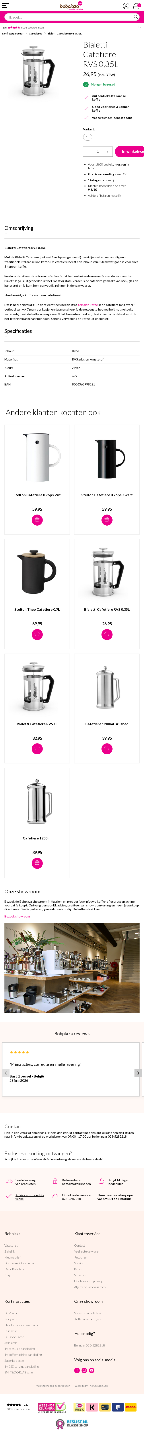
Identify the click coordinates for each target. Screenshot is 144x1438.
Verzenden (81, 1275)
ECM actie (11, 1313)
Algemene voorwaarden (90, 1287)
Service (79, 1263)
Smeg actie (11, 1319)
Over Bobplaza (14, 1269)
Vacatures (11, 1245)
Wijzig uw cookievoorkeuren (53, 1385)
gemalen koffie (88, 305)
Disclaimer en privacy (88, 1281)
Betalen (79, 1269)
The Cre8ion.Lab (98, 1385)
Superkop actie (14, 1360)
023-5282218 (95, 1345)
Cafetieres (35, 33)
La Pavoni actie (14, 1337)
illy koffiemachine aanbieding (23, 1354)
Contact (79, 1245)
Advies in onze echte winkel (30, 1197)
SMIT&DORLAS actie (18, 1372)
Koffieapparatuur (12, 33)
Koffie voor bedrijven (88, 1319)
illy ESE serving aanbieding (21, 1366)
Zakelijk (9, 1251)
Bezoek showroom (17, 916)
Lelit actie (10, 1331)
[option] (37, 71)
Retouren (80, 1257)
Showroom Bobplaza (87, 1313)
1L (87, 137)
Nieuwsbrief (12, 1257)
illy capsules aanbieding (19, 1348)
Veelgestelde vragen (87, 1251)
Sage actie (10, 1343)
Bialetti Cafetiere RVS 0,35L (64, 33)
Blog (7, 1275)
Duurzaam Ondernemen (20, 1263)
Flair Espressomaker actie (21, 1325)
